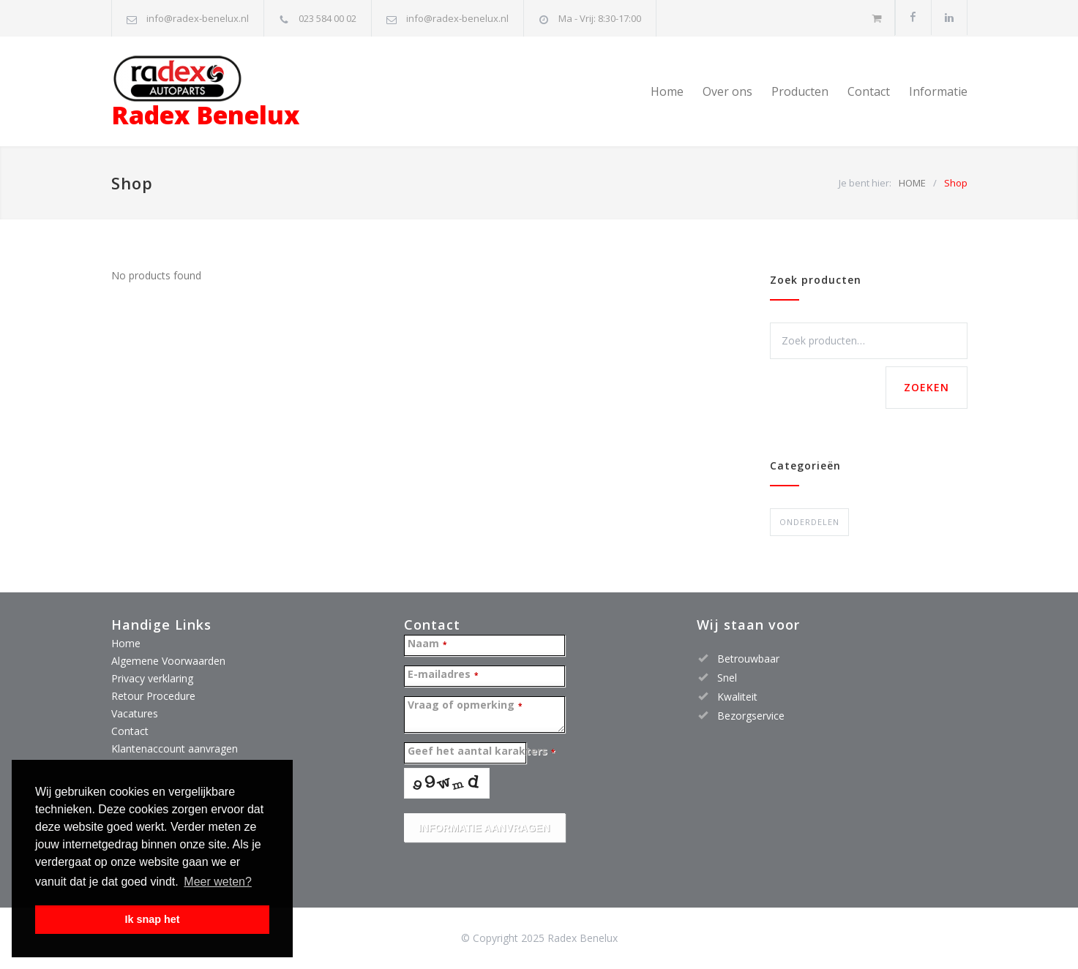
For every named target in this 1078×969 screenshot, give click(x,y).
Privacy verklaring (152, 678)
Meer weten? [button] (218, 881)
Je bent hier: (865, 182)
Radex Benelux (205, 94)
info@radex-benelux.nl (197, 18)
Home (667, 91)
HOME (912, 182)
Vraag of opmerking (465, 705)
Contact (868, 91)
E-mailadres (443, 674)
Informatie (938, 91)
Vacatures (134, 713)
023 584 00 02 (327, 18)
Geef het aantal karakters (481, 751)
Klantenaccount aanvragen (174, 748)
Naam (427, 644)
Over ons (727, 91)
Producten (799, 91)
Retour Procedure (153, 696)
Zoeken (926, 387)
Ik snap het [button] (151, 919)
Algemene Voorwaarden (168, 661)
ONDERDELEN (809, 521)
